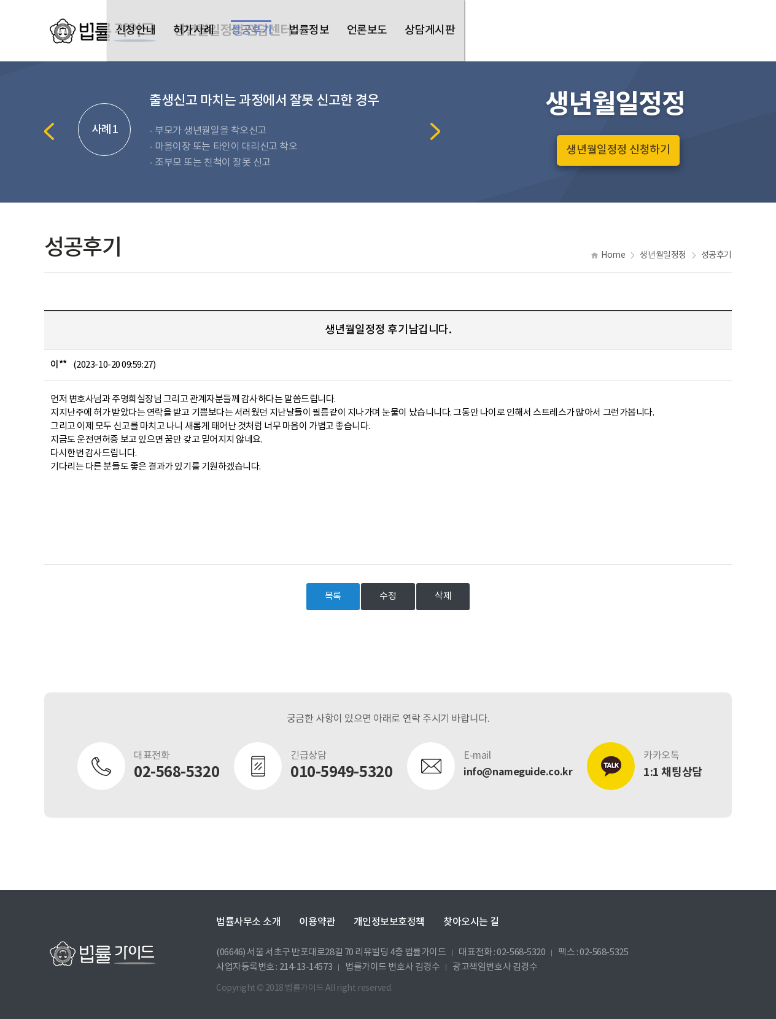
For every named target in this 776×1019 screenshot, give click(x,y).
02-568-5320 (521, 952)
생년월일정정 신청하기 (618, 150)
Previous (49, 131)
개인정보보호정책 (389, 922)
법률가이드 (102, 30)
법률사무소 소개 (248, 922)
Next (435, 131)
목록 (333, 596)
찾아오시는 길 (471, 922)
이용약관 (317, 922)
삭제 (443, 596)
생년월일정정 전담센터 (232, 31)
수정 (387, 596)
